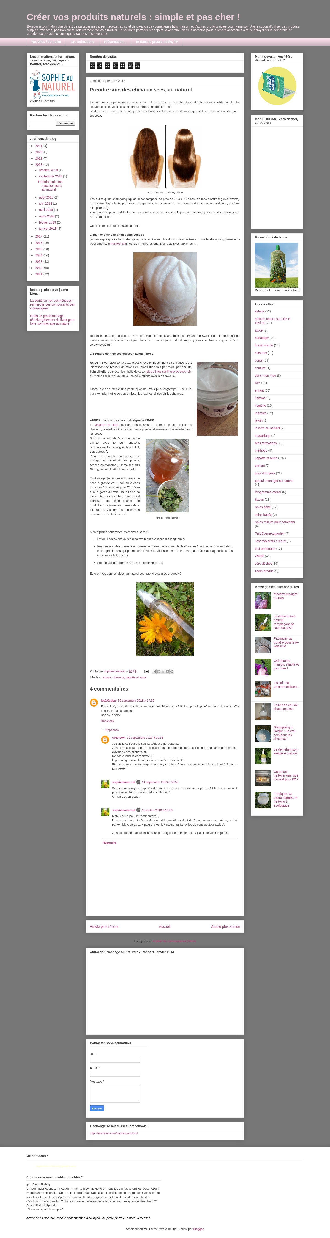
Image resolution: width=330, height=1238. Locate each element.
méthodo (261, 450)
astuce (106, 677)
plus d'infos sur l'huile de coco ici (168, 371)
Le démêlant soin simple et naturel (286, 751)
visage (259, 556)
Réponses (112, 729)
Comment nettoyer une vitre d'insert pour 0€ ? (286, 775)
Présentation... (115, 42)
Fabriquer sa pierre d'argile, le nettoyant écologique (285, 799)
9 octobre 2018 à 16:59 (157, 810)
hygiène (260, 405)
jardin (259, 420)
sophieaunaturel (123, 782)
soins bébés (263, 515)
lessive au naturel (267, 428)
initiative (261, 413)
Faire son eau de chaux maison (286, 707)
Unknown (119, 737)
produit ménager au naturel (274, 481)
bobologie (262, 338)
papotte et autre (136, 677)
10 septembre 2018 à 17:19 (136, 700)
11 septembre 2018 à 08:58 (160, 782)
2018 (39, 164)
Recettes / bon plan (46, 42)
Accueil (164, 926)
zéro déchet (263, 563)
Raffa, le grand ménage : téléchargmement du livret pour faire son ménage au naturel (52, 320)
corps (259, 360)
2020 (39, 152)
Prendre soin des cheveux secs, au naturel (50, 185)
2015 (39, 249)
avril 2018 (46, 210)
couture (260, 368)
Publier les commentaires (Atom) (174, 941)
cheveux (118, 677)
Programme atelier (268, 492)
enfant (259, 390)
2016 (39, 243)
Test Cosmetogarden (269, 533)
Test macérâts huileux (270, 541)
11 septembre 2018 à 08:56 (145, 737)
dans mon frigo (265, 375)
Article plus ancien (225, 926)
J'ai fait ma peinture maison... (286, 684)
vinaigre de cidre (106, 424)
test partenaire (265, 548)
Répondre (107, 721)
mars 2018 (47, 216)
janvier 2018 (48, 228)
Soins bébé (263, 507)
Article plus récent (104, 926)
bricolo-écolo (264, 345)
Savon (259, 499)
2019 (39, 158)
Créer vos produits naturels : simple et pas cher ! (133, 17)
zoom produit (264, 571)
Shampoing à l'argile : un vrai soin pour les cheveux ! (284, 733)
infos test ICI (117, 243)
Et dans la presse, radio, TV (157, 42)
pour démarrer (265, 473)
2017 (39, 236)
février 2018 (48, 222)
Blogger (198, 1229)
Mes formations (266, 443)
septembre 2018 (51, 176)
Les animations (82, 42)
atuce (259, 330)
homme (260, 398)
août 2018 (46, 197)
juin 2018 (46, 203)
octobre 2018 (49, 170)
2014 (39, 255)
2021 (39, 146)
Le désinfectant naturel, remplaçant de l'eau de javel (285, 622)
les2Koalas (108, 700)
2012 (39, 268)
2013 (39, 261)
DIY (257, 383)
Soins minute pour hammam (275, 522)
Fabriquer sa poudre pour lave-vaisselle (286, 642)
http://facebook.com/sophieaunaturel (114, 1133)
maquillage (262, 435)
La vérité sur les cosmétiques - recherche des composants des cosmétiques (52, 304)
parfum (260, 465)
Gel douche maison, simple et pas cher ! (286, 664)
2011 (39, 274)
